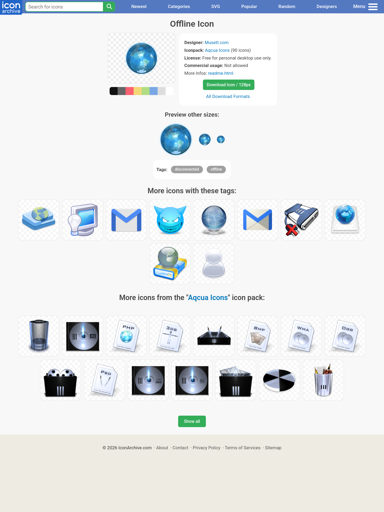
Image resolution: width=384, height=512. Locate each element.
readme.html (220, 73)
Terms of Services (243, 447)
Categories (179, 6)
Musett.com (217, 42)
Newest (138, 6)
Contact (180, 447)
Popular (249, 6)
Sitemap (273, 447)
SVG (215, 6)
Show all (192, 421)
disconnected (187, 169)
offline (216, 169)
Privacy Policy (206, 447)
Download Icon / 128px (228, 84)
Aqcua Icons (217, 50)
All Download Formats (228, 96)
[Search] (109, 7)
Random (286, 6)
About (162, 447)
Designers (327, 6)
